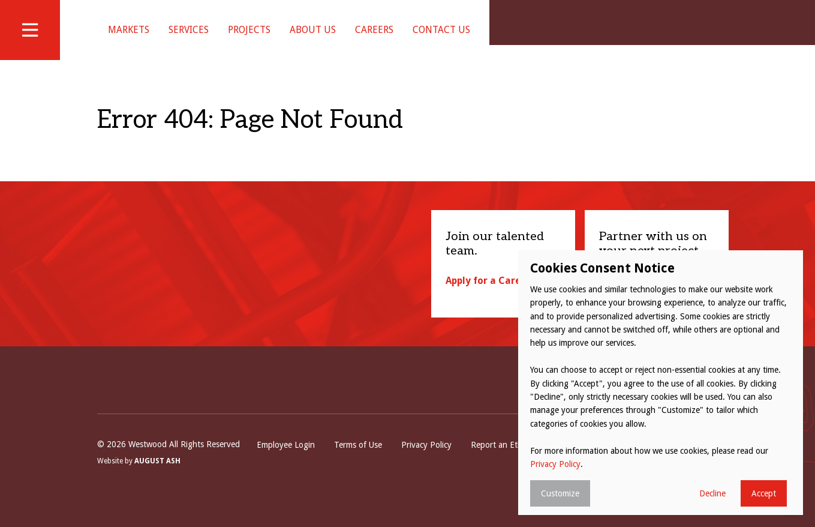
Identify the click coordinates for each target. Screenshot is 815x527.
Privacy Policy (426, 460)
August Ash (157, 476)
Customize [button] (560, 493)
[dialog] (660, 382)
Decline (712, 493)
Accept (763, 493)
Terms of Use (358, 460)
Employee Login (286, 460)
